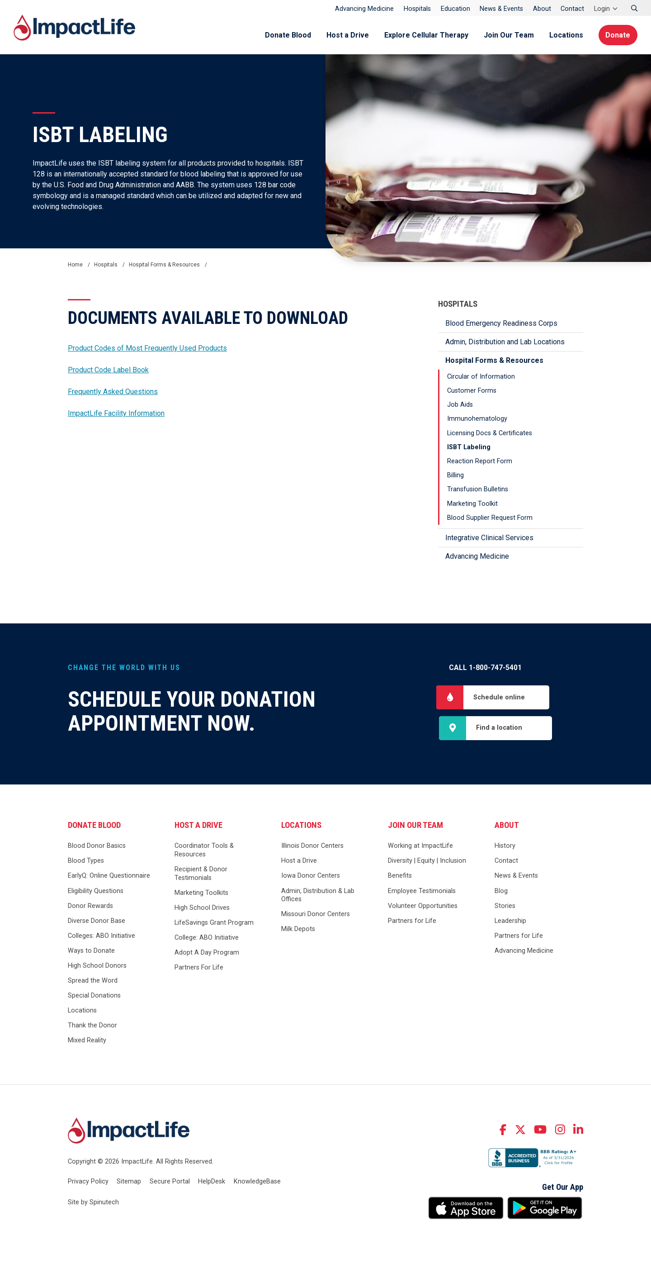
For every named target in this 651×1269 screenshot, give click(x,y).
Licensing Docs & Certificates (489, 433)
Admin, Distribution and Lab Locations (505, 341)
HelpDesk (211, 1181)
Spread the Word (93, 980)
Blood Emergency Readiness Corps (501, 323)
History (505, 846)
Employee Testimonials (422, 891)
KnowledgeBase (257, 1181)
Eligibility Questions (95, 891)
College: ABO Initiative (207, 937)
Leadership (510, 921)
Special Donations (94, 995)
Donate (617, 35)
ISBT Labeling (469, 447)
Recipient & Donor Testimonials (201, 873)
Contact (572, 9)
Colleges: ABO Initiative (101, 936)
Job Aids (460, 405)
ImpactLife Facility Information (116, 413)
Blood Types (86, 861)
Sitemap (129, 1181)
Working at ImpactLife (420, 846)
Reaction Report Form (479, 461)
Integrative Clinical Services (489, 537)
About (542, 9)
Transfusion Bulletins (477, 489)
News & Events (501, 9)
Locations (566, 35)
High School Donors (97, 966)
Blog (501, 891)
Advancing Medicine (364, 9)
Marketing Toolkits (201, 893)
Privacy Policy (88, 1181)
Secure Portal (170, 1181)
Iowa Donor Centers (310, 876)
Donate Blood (287, 35)
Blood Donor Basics (97, 846)
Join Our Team (508, 35)
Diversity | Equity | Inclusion (427, 861)
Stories (505, 906)
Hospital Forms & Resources (494, 360)
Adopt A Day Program (207, 953)
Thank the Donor (92, 1026)
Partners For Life (199, 968)
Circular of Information (481, 376)
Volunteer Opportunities (423, 906)
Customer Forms (471, 390)
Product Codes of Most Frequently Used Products (147, 348)
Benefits (400, 876)
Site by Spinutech (93, 1202)
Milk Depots (298, 929)
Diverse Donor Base (96, 921)
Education (455, 9)
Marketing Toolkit (472, 504)
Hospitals (417, 9)
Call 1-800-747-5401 (485, 667)
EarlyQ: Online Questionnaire (109, 876)
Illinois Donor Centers (312, 846)
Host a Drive (347, 35)
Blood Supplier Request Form (490, 518)
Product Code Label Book (108, 370)
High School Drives (202, 908)
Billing (455, 475)
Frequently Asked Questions (113, 391)
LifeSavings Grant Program (214, 923)
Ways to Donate (91, 951)
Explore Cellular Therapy (426, 35)
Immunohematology (477, 419)
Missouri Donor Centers (315, 914)
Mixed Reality (87, 1041)
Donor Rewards (90, 906)
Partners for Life (412, 921)
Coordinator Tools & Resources (204, 850)
